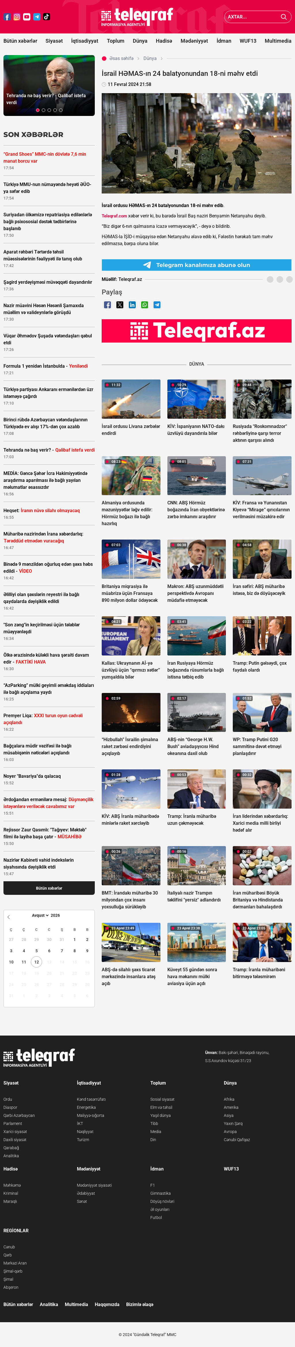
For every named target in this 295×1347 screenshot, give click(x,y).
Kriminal (10, 1193)
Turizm (83, 1139)
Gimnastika (160, 1193)
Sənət (82, 1201)
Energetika (86, 1107)
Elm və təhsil (161, 1107)
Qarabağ (11, 1147)
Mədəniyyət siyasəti (94, 1185)
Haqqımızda (107, 1304)
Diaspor (10, 1107)
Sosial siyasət (162, 1099)
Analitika (11, 1156)
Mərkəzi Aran (15, 1263)
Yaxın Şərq (233, 1123)
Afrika (229, 1099)
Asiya (229, 1115)
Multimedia (278, 41)
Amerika (231, 1107)
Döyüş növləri (162, 1201)
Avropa (230, 1131)
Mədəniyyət (194, 41)
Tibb (154, 1123)
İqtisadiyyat (84, 41)
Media (155, 1131)
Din (153, 1139)
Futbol (156, 1217)
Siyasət (54, 41)
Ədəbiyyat (86, 1193)
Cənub (9, 1247)
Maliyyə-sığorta (90, 1115)
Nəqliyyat (85, 1131)
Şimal (8, 1279)
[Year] (59, 915)
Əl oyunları (159, 1209)
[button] (37, 110)
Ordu (7, 1099)
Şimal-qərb (12, 1271)
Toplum (115, 41)
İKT (80, 1123)
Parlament (12, 1123)
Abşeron (10, 1287)
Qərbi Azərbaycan (19, 1115)
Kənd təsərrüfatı (91, 1099)
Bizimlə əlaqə (139, 1304)
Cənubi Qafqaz (237, 1139)
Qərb (7, 1255)
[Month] (40, 915)
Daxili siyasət (15, 1139)
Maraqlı (10, 1201)
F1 (152, 1185)
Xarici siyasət (15, 1131)
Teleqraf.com (114, 216)
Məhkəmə (12, 1185)
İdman (224, 41)
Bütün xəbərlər (20, 41)
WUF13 (248, 41)
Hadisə (164, 41)
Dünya (140, 41)
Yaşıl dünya (160, 1115)
